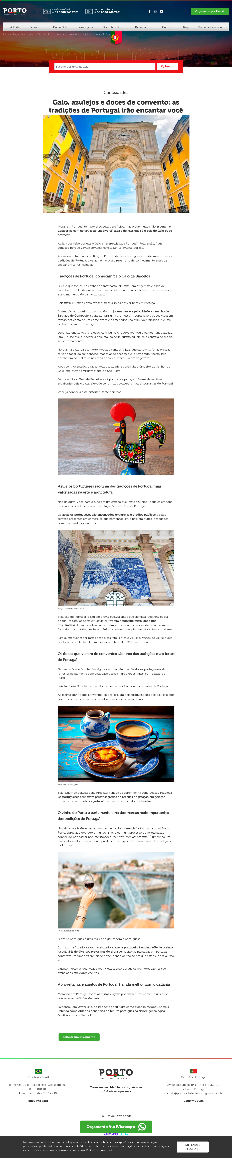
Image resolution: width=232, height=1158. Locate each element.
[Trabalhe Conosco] (210, 27)
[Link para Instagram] (155, 11)
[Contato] (167, 27)
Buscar (167, 66)
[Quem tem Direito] (114, 27)
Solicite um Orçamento (79, 1037)
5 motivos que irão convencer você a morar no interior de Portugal (123, 686)
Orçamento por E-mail (209, 11)
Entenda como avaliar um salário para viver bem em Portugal (114, 303)
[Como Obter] (61, 27)
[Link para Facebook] (149, 11)
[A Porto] (15, 27)
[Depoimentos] (143, 27)
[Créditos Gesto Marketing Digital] (116, 1133)
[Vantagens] (86, 27)
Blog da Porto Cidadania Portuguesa (117, 256)
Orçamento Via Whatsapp (116, 1127)
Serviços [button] (35, 27)
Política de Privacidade (116, 1116)
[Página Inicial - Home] (15, 11)
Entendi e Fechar (192, 1147)
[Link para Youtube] (161, 11)
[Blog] (185, 27)
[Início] (6, 34)
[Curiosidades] (28, 34)
